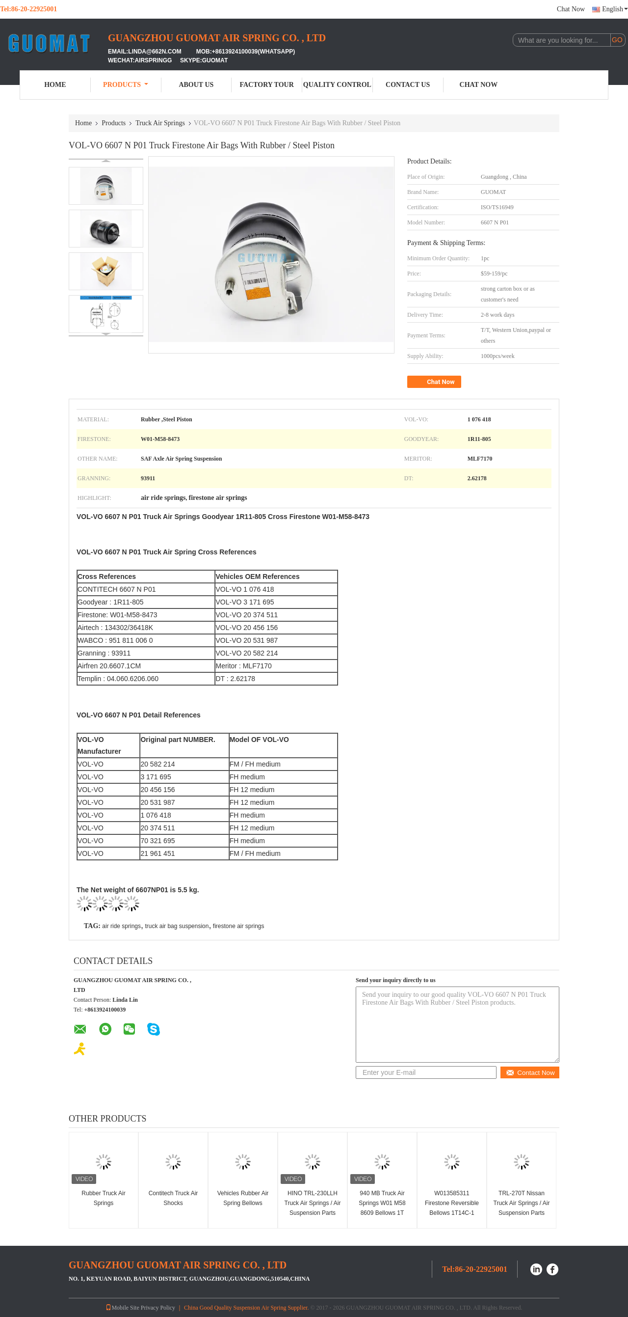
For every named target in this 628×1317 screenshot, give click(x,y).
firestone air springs (238, 926)
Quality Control (337, 84)
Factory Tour (266, 84)
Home (55, 84)
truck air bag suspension (177, 926)
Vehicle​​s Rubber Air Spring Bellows (243, 1198)
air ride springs (121, 926)
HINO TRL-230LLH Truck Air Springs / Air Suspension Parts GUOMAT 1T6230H (313, 1208)
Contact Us (408, 84)
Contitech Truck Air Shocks (173, 1198)
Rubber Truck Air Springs (103, 1198)
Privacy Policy (158, 1307)
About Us (196, 84)
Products (125, 84)
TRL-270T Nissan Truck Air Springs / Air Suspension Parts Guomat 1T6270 (522, 1208)
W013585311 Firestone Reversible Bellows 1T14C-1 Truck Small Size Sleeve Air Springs (452, 1213)
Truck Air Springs (160, 123)
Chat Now (571, 9)
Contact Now (530, 1072)
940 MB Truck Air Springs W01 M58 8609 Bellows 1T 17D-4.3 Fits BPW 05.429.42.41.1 (382, 1213)
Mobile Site (122, 1307)
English (615, 9)
